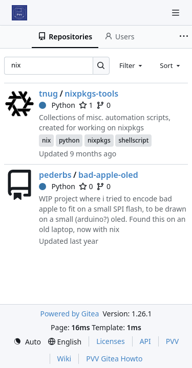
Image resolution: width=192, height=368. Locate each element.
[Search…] (101, 66)
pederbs (55, 175)
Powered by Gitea (69, 313)
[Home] (19, 13)
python (69, 140)
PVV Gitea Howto (114, 358)
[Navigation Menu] (176, 12)
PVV (172, 341)
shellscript (133, 140)
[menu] (27, 342)
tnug (48, 93)
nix (46, 140)
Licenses (110, 341)
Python (57, 105)
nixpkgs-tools (91, 93)
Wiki (64, 358)
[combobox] (131, 65)
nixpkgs (99, 140)
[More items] (184, 37)
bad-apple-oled (108, 175)
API (145, 341)
